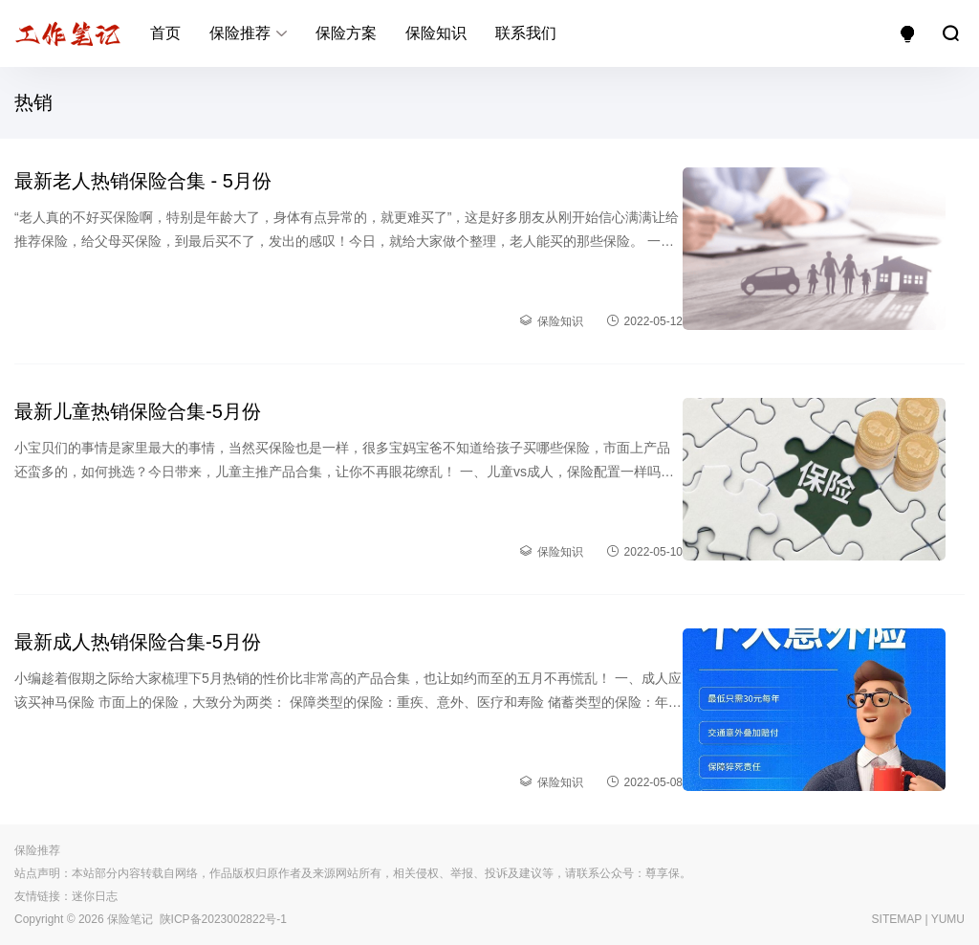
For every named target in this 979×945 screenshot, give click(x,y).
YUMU (948, 919)
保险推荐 (240, 33)
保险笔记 (130, 919)
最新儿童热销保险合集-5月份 (137, 411)
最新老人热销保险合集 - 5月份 (143, 180)
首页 (165, 33)
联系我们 (525, 33)
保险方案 (346, 33)
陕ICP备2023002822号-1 (223, 919)
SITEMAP (897, 919)
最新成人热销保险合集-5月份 (137, 641)
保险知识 (436, 33)
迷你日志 (95, 896)
